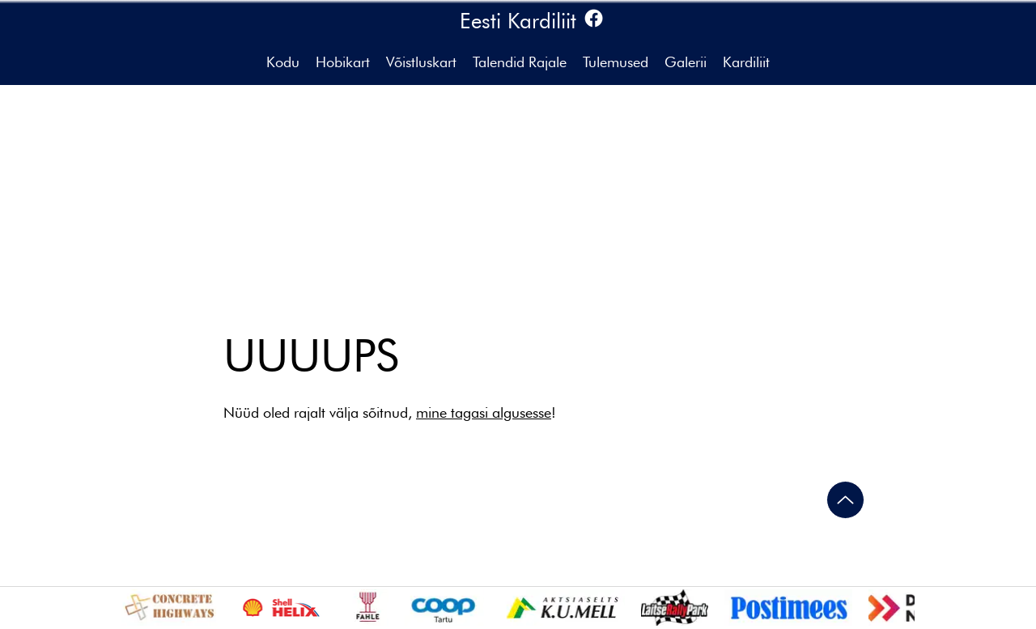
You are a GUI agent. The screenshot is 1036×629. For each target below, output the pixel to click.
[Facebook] (593, 18)
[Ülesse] (845, 500)
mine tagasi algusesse (483, 412)
